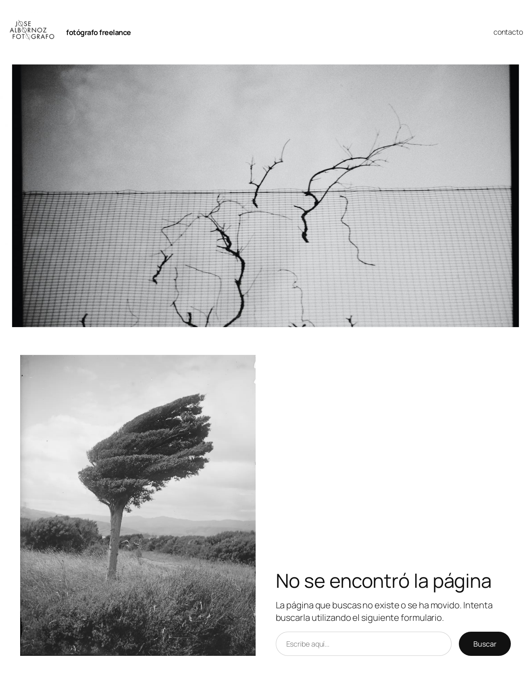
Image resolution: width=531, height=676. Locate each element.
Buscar (484, 644)
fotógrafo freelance (98, 32)
